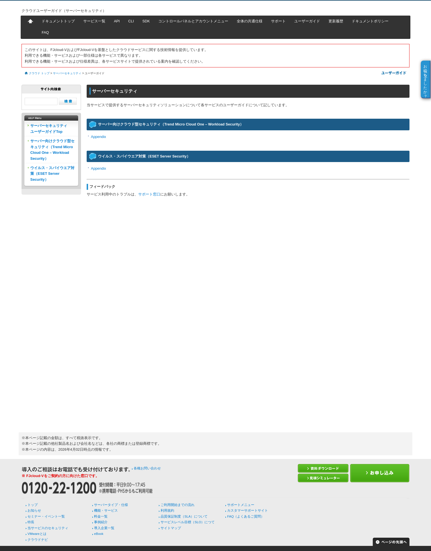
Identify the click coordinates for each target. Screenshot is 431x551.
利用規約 (167, 510)
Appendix (98, 137)
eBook (98, 533)
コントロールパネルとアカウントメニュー (193, 21)
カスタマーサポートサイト (247, 510)
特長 (30, 522)
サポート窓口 (149, 194)
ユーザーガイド (307, 21)
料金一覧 (101, 516)
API (117, 21)
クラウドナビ (37, 539)
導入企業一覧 (104, 528)
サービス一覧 (94, 21)
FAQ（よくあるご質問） (245, 516)
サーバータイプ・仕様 (111, 505)
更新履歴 (335, 21)
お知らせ (34, 510)
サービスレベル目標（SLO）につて (188, 522)
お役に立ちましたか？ (425, 79)
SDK (146, 21)
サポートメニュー (240, 505)
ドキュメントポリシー (370, 21)
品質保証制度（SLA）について (184, 516)
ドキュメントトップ (58, 21)
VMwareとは (36, 533)
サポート (278, 21)
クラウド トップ (39, 73)
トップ (32, 505)
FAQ (45, 32)
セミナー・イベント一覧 (46, 516)
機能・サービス (106, 510)
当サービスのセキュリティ (47, 528)
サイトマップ (171, 528)
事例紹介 (101, 522)
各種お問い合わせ (147, 468)
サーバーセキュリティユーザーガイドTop (48, 128)
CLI (131, 21)
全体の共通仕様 (250, 21)
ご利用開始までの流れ (178, 505)
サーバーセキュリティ (67, 73)
